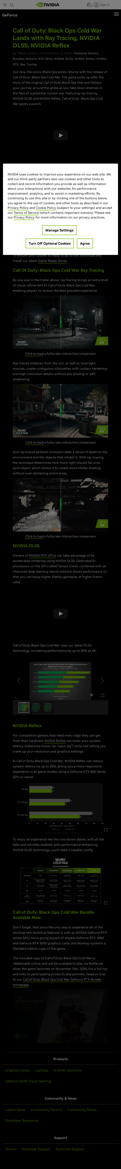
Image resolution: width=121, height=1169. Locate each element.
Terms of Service (26, 213)
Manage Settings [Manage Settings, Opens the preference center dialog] (59, 230)
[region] (60, 209)
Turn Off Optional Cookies (50, 243)
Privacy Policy (18, 208)
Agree (85, 243)
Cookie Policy (46, 208)
